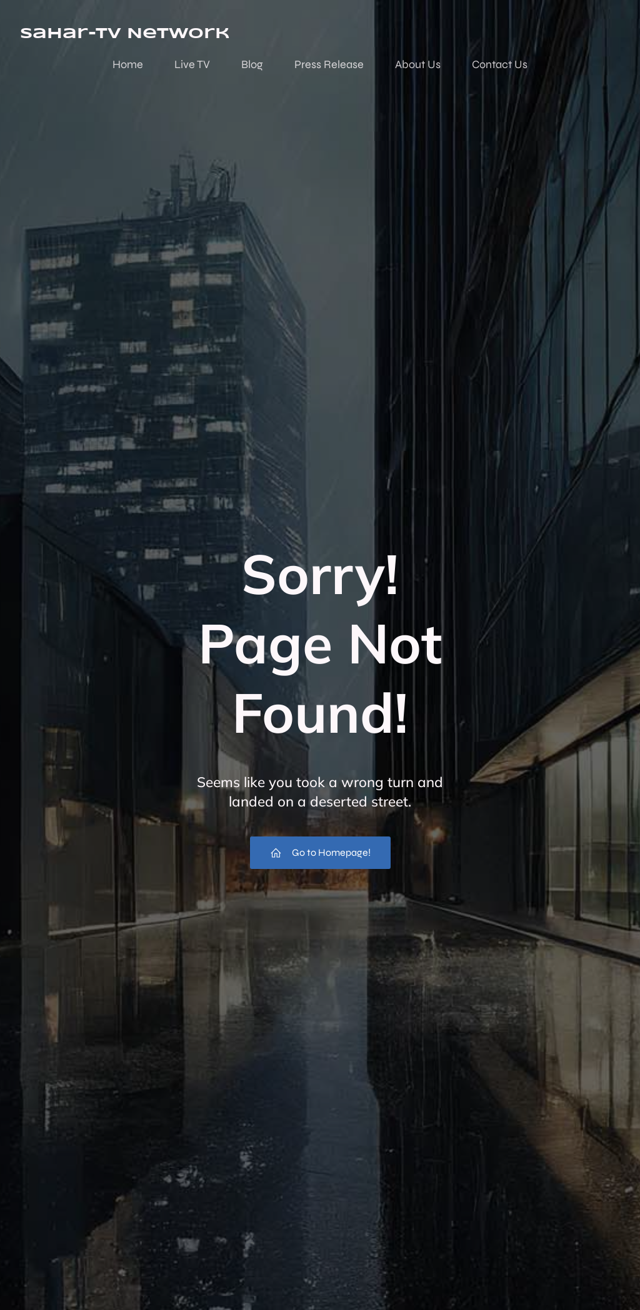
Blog (252, 64)
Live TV (192, 64)
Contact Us (500, 64)
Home (127, 64)
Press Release (329, 64)
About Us (418, 64)
